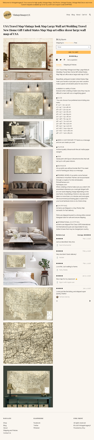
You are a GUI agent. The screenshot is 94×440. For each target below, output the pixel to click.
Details (59, 65)
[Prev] (57, 301)
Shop (68, 15)
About (78, 15)
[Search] (90, 15)
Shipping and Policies (10, 430)
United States (68, 43)
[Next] (90, 301)
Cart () (84, 15)
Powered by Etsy (79, 428)
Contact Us (7, 433)
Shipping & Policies (70, 65)
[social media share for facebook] (57, 60)
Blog (73, 15)
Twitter (36, 425)
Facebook (37, 423)
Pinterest (36, 428)
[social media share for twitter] (61, 60)
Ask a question (72, 60)
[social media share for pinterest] (64, 60)
